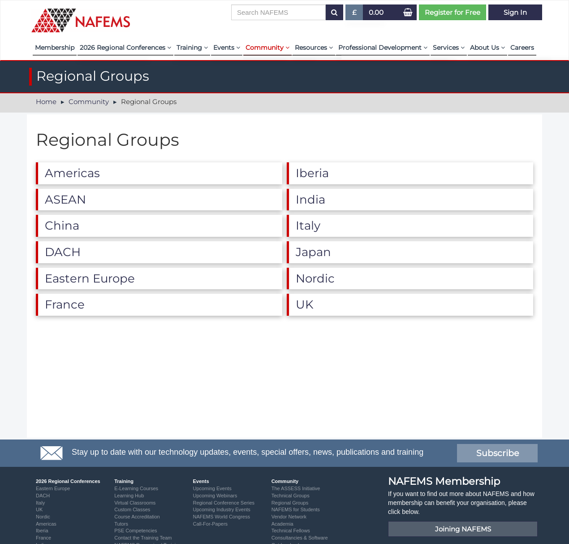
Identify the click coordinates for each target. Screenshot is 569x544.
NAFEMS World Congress (221, 516)
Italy (40, 502)
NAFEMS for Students (296, 509)
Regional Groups (290, 502)
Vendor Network (289, 516)
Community (267, 48)
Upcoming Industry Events (221, 509)
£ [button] (354, 14)
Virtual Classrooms (134, 502)
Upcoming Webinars (215, 495)
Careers (522, 48)
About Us (487, 48)
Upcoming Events (212, 488)
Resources (314, 48)
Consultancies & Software (300, 537)
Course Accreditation (137, 516)
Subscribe (497, 453)
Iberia (42, 530)
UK (39, 509)
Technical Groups (291, 495)
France (43, 537)
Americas (46, 524)
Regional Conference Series (223, 502)
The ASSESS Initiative (296, 488)
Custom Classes (132, 509)
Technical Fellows (291, 530)
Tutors (121, 524)
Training (192, 48)
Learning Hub (129, 495)
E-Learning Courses (136, 488)
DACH (43, 495)
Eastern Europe (53, 488)
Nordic (43, 516)
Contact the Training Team (143, 537)
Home (46, 101)
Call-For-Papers (210, 524)
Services (449, 48)
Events (226, 48)
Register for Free (452, 12)
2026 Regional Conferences (125, 48)
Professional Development (382, 48)
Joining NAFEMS (463, 529)
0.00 (376, 12)
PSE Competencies (135, 530)
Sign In (515, 12)
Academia (282, 524)
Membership (54, 48)
